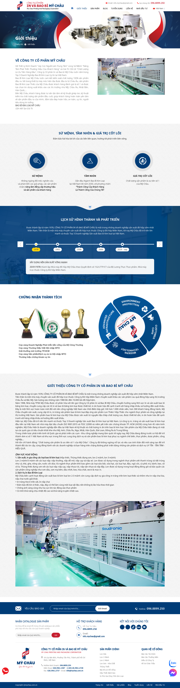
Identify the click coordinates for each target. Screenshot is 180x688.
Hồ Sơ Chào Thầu (148, 663)
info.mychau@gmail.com (122, 3)
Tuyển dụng (117, 8)
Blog (105, 8)
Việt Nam (159, 8)
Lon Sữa (103, 654)
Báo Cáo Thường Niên (149, 657)
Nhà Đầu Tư (141, 8)
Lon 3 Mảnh (104, 657)
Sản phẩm (95, 8)
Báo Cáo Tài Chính (148, 654)
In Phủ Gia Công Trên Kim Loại (111, 676)
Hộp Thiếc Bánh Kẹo (107, 673)
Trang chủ (99, 685)
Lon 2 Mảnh (104, 660)
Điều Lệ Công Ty (147, 660)
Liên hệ (129, 8)
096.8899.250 (158, 3)
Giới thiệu (82, 8)
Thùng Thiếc (104, 667)
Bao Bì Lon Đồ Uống (107, 670)
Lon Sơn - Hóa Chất (107, 663)
